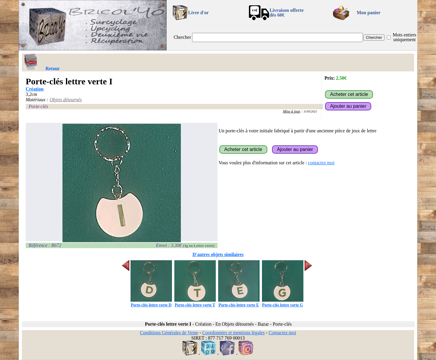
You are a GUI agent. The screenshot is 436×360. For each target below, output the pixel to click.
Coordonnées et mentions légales (233, 332)
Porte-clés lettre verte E (239, 302)
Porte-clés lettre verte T (195, 302)
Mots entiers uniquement (404, 37)
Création (35, 88)
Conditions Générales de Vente (169, 332)
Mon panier (368, 12)
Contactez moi (282, 332)
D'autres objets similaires (218, 254)
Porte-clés (38, 106)
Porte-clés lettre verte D (151, 302)
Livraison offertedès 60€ (287, 12)
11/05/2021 (310, 111)
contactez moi (321, 162)
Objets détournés (66, 99)
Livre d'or (198, 12)
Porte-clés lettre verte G (282, 302)
